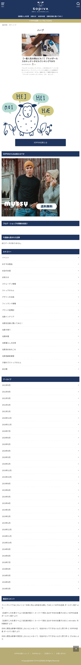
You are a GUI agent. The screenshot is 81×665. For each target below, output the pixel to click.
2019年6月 (6, 490)
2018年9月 (6, 549)
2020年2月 (6, 464)
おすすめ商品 (7, 264)
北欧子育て (6, 329)
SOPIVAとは (36, 653)
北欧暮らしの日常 (23, 16)
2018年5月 (6, 575)
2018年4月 (6, 582)
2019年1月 (6, 523)
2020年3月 (6, 457)
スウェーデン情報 (9, 283)
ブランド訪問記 (8, 310)
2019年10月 (6, 477)
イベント (5, 257)
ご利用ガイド (48, 653)
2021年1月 (6, 411)
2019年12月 (6, 470)
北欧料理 (5, 336)
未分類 (4, 369)
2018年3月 (6, 588)
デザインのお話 (8, 297)
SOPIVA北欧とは (40, 142)
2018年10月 (6, 542)
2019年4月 (6, 503)
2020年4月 (6, 450)
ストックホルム (8, 290)
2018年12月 (6, 529)
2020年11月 (6, 424)
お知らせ (33, 16)
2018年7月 (6, 562)
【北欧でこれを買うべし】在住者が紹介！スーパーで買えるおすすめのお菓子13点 (34, 613)
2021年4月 (6, 391)
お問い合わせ (61, 653)
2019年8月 (6, 483)
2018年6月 (6, 569)
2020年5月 (6, 444)
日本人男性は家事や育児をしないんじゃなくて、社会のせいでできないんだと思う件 (34, 628)
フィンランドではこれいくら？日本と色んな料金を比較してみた (27, 605)
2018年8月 (6, 555)
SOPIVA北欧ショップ (21, 653)
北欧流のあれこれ (9, 349)
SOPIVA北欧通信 (39, 660)
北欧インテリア (8, 316)
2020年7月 (6, 431)
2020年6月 (6, 437)
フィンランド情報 (9, 303)
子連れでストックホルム (11, 362)
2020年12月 (6, 418)
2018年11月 (6, 536)
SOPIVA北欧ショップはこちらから (41, 21)
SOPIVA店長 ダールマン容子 (65, 605)
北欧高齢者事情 (8, 356)
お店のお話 (41, 16)
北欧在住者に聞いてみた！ (55, 16)
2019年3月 (6, 509)
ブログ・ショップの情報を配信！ (15, 223)
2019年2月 (6, 516)
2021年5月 (6, 385)
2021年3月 (6, 398)
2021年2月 (6, 405)
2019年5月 (6, 496)
